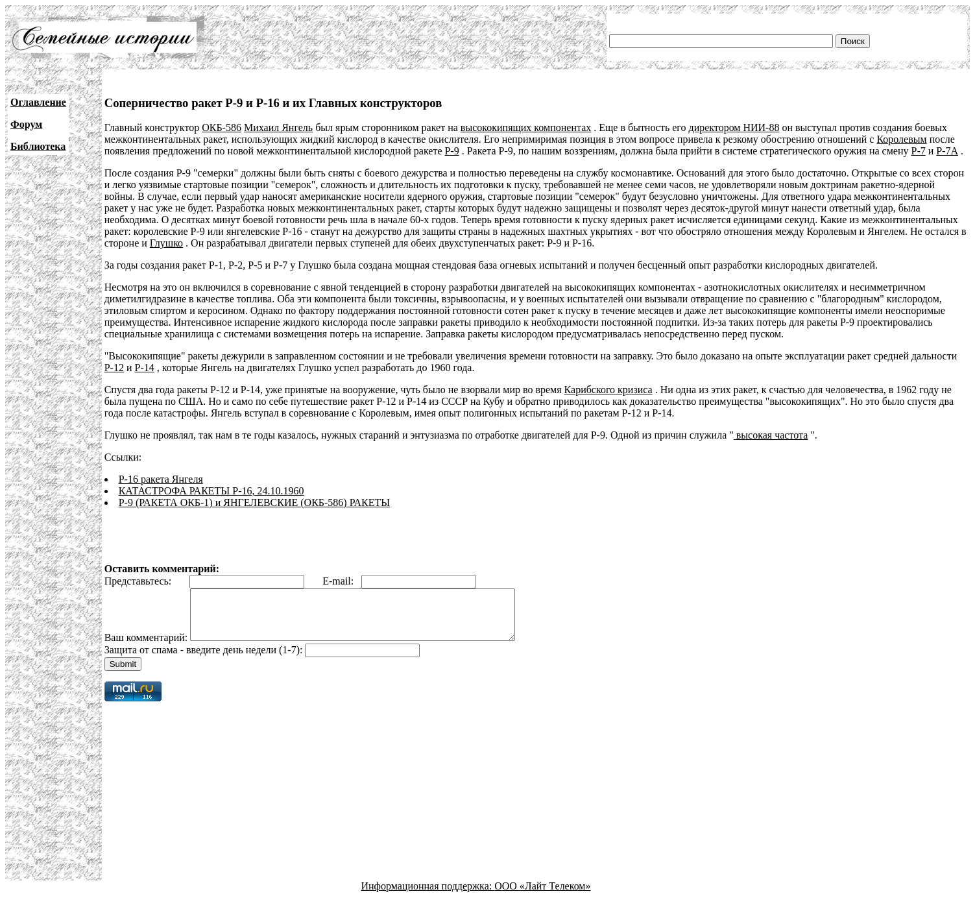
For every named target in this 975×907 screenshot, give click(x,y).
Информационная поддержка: (428, 895)
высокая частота (771, 435)
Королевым (901, 139)
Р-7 (918, 150)
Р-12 (114, 367)
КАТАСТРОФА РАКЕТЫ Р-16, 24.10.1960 (211, 490)
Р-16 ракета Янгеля (161, 479)
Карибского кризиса (608, 389)
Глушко (166, 242)
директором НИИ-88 (733, 127)
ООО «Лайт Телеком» (542, 895)
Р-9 (451, 150)
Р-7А (947, 150)
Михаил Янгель (278, 127)
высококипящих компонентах (526, 127)
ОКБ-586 (221, 127)
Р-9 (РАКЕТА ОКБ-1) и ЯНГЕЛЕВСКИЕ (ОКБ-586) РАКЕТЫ (255, 502)
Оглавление (38, 102)
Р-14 (144, 367)
